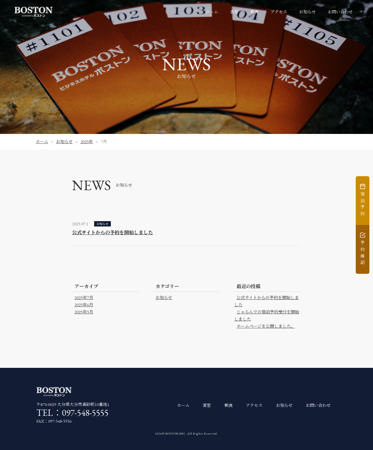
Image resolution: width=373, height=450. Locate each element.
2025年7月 (83, 297)
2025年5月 (83, 312)
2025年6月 (83, 304)
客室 (234, 12)
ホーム (212, 12)
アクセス (279, 12)
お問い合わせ (340, 12)
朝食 (254, 12)
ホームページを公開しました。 (266, 326)
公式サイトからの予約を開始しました (112, 232)
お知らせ (307, 12)
